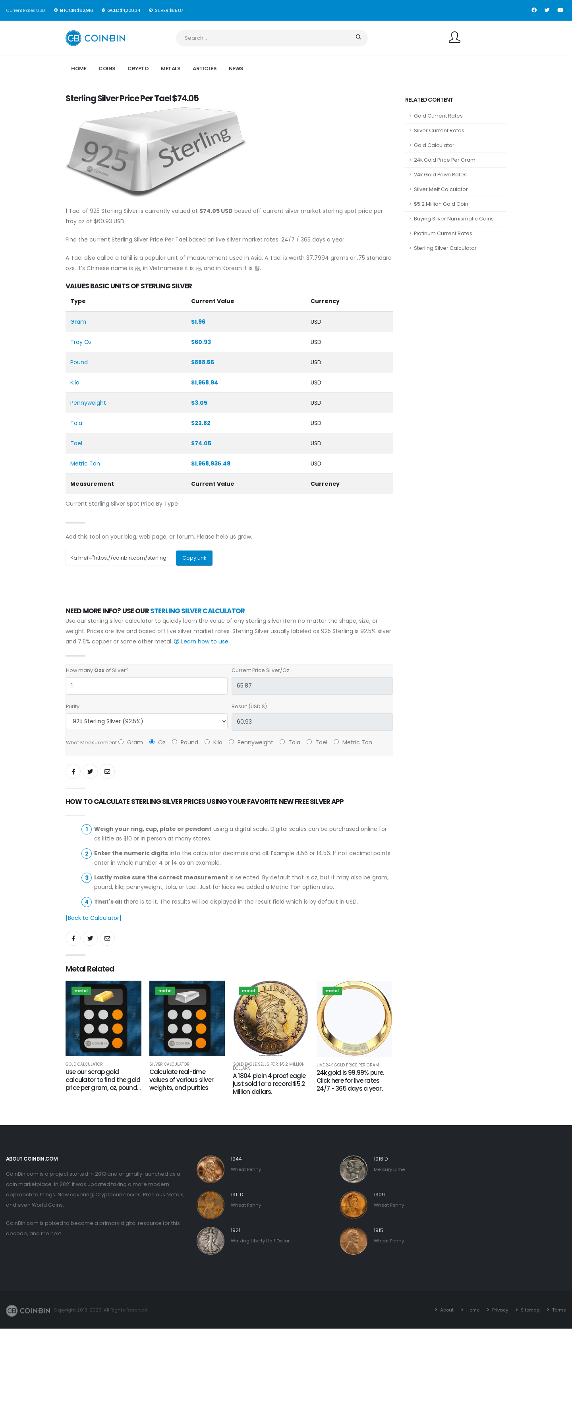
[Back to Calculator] (94, 918)
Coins (107, 68)
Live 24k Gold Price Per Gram (348, 1065)
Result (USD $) (249, 706)
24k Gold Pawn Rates (440, 174)
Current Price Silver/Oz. (261, 670)
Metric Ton (85, 463)
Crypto (138, 68)
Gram (78, 322)
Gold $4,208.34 (121, 10)
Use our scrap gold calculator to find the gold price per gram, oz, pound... (103, 1080)
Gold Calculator (84, 1064)
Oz (157, 742)
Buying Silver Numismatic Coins (454, 218)
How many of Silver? (97, 670)
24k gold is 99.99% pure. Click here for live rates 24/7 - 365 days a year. (351, 1080)
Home (78, 68)
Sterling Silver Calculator (197, 611)
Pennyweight (88, 403)
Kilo (74, 382)
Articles (204, 68)
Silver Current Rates (439, 130)
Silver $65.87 (166, 10)
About (446, 1310)
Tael (76, 443)
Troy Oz (81, 342)
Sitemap (529, 1310)
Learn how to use (201, 641)
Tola (76, 423)
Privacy (499, 1310)
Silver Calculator (169, 1064)
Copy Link (194, 557)
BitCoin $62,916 (73, 10)
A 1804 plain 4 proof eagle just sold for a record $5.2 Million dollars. (269, 1084)
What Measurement (91, 742)
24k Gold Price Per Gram (444, 159)
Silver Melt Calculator (441, 189)
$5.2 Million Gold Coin (441, 204)
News (236, 68)
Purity (72, 706)
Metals (170, 68)
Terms (558, 1310)
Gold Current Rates (438, 115)
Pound (79, 362)
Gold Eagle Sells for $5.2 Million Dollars (269, 1066)
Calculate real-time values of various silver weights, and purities (181, 1080)
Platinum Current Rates (443, 233)
